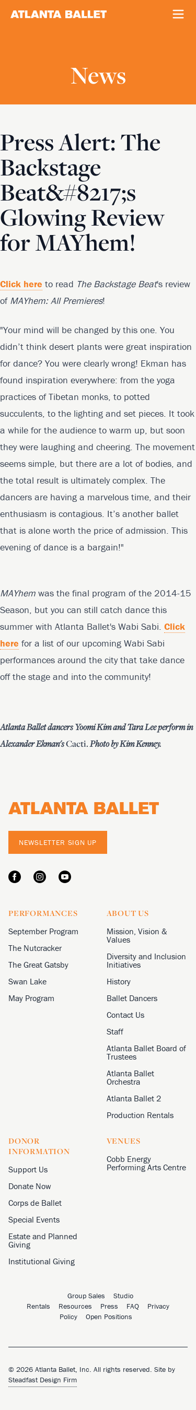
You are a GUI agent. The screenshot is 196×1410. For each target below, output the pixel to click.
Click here (21, 284)
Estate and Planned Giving (42, 1240)
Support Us (28, 1169)
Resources (75, 1306)
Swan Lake (27, 981)
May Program (31, 998)
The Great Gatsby (38, 964)
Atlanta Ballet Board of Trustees (146, 1052)
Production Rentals (140, 1115)
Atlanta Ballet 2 (134, 1098)
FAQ (132, 1306)
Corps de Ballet (35, 1202)
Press (109, 1306)
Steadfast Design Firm (42, 1379)
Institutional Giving (41, 1261)
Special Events (34, 1219)
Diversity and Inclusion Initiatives (146, 960)
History (119, 981)
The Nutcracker (35, 948)
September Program (43, 931)
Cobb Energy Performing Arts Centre (146, 1163)
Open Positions (109, 1316)
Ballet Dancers (132, 998)
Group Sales (86, 1295)
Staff (115, 1031)
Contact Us (125, 1014)
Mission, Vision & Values (137, 935)
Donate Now (29, 1186)
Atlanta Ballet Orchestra (130, 1077)
